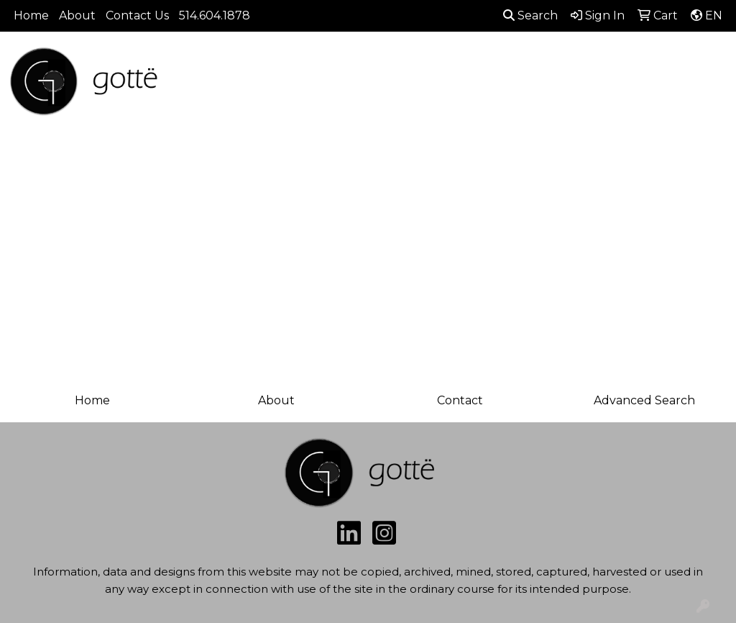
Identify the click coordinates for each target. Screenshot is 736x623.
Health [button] (676, 84)
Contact (460, 400)
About (77, 15)
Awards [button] (344, 84)
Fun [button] (537, 84)
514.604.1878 (214, 15)
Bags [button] (404, 84)
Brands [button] (210, 84)
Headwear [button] (602, 84)
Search (530, 15)
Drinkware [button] (471, 84)
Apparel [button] (277, 84)
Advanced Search (644, 400)
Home (31, 15)
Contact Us (137, 15)
